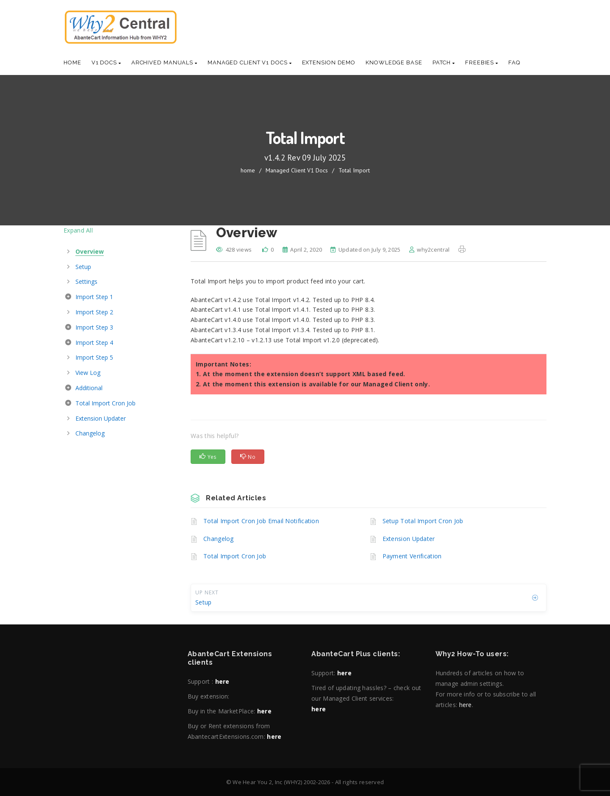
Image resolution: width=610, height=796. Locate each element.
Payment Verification (412, 556)
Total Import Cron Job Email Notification (261, 521)
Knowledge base (394, 62)
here (222, 681)
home (248, 170)
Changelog (218, 539)
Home (72, 62)
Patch (444, 62)
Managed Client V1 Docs (250, 62)
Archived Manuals (164, 62)
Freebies (481, 62)
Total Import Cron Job (234, 556)
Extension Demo (329, 62)
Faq (514, 62)
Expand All (78, 230)
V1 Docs (106, 62)
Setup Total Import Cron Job (423, 521)
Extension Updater (409, 539)
